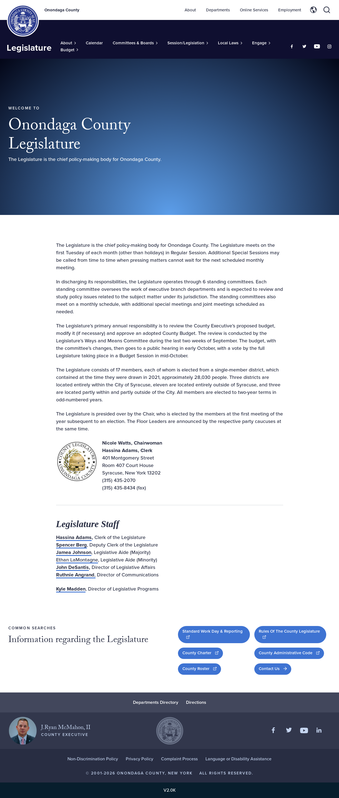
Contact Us (269, 669)
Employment (289, 10)
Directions (196, 702)
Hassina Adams (74, 537)
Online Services (254, 10)
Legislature (29, 47)
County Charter (202, 653)
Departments (218, 10)
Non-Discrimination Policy (92, 759)
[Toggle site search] (326, 10)
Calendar (94, 43)
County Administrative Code (291, 653)
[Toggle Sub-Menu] (68, 43)
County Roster (201, 668)
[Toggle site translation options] (313, 10)
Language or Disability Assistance (238, 759)
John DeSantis (72, 567)
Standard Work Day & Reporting (212, 634)
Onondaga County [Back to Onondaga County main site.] (61, 10)
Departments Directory (155, 702)
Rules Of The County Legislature (289, 634)
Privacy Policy (139, 759)
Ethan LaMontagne (77, 559)
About (190, 10)
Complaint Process (179, 759)
